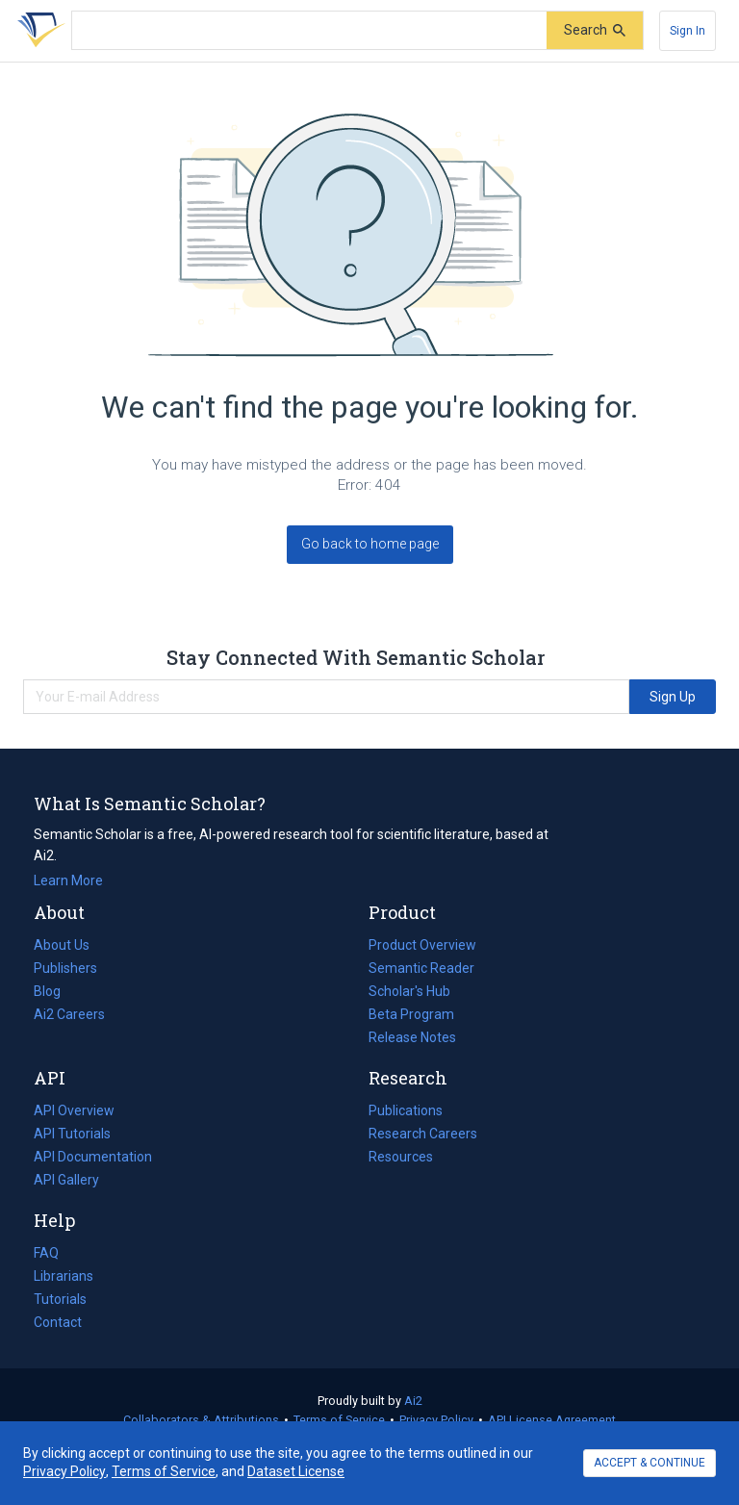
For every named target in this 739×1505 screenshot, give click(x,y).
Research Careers (423, 1133)
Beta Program (411, 1014)
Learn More (68, 880)
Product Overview (422, 945)
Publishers (65, 968)
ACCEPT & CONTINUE (649, 1462)
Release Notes (412, 1037)
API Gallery (66, 1179)
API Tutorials (72, 1133)
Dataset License (295, 1471)
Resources (401, 1156)
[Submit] (595, 30)
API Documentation (93, 1156)
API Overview (74, 1110)
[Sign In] (687, 31)
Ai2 (413, 1400)
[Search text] (309, 30)
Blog (55, 991)
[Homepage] (37, 31)
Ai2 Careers (69, 1014)
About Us (61, 945)
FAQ (46, 1253)
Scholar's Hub (409, 991)
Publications (406, 1110)
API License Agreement (552, 1420)
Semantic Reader (421, 968)
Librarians (63, 1276)
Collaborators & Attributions (201, 1420)
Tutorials (60, 1299)
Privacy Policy (436, 1420)
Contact (58, 1322)
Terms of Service (339, 1420)
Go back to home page (370, 543)
